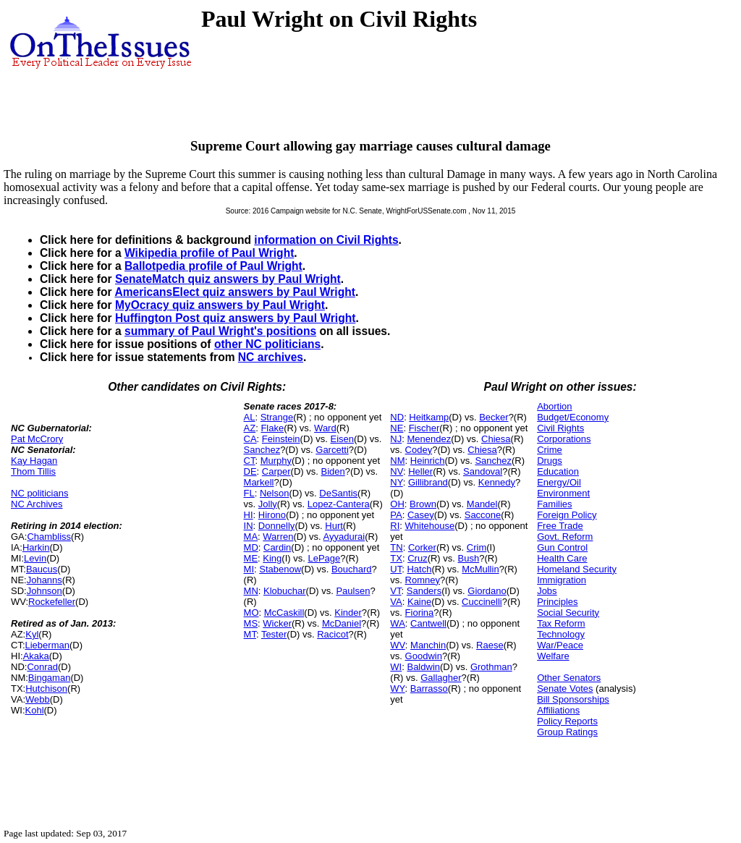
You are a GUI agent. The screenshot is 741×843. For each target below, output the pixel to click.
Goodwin (423, 656)
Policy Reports (567, 721)
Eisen (342, 438)
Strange (277, 417)
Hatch (419, 569)
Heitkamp (429, 417)
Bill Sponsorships (573, 699)
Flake (272, 428)
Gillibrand (428, 482)
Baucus (41, 569)
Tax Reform (561, 623)
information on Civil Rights (326, 240)
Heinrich (427, 460)
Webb (37, 699)
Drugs (549, 460)
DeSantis (338, 493)
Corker (422, 547)
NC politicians (39, 493)
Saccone (483, 514)
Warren (278, 536)
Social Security (568, 612)
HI (248, 514)
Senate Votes (565, 688)
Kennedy (496, 482)
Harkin (36, 547)
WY (397, 688)
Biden (332, 471)
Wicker (277, 623)
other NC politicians (267, 344)
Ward (325, 428)
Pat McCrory (37, 438)
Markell (259, 482)
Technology (561, 634)
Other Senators (569, 677)
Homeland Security (577, 569)
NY (396, 482)
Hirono (272, 514)
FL (249, 493)
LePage (324, 558)
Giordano (486, 590)
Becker (493, 417)
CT (249, 460)
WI (396, 666)
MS (251, 623)
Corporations (563, 438)
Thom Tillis (33, 471)
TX (396, 558)
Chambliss (49, 536)
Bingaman (49, 677)
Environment (563, 493)
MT (250, 634)
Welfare (553, 656)
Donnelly (276, 525)
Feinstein (281, 438)
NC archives (270, 357)
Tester (274, 634)
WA (397, 623)
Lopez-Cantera (339, 504)
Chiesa (495, 438)
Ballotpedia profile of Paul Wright (213, 266)
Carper (276, 471)
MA (251, 536)
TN (396, 547)
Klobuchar (284, 590)
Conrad (42, 666)
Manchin (428, 645)
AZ (250, 428)
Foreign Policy (566, 514)
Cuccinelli (482, 601)
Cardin (277, 547)
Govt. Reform (565, 536)
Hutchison (46, 688)
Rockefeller (51, 601)
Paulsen (353, 590)
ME (251, 558)
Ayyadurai (344, 536)
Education (558, 471)
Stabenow (280, 569)
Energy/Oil (559, 482)
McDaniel (341, 623)
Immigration (561, 580)
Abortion (554, 406)
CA (250, 438)
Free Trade (560, 525)
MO (251, 612)
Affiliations (558, 710)
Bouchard (351, 569)
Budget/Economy (573, 417)
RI (394, 525)
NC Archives (37, 504)
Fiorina (419, 612)
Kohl (34, 710)
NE (396, 428)
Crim (476, 547)
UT (396, 569)
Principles (557, 601)
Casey (420, 514)
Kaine (419, 601)
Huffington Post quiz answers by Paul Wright (235, 318)
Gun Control (562, 547)
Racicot (332, 634)
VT (395, 590)
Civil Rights (560, 428)
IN (248, 525)
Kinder (348, 612)
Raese (490, 645)
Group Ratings (567, 731)
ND (397, 417)
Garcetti (332, 449)
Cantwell (428, 623)
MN (251, 590)
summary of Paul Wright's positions (220, 331)
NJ (396, 438)
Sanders (424, 590)
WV (397, 645)
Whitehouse (430, 525)
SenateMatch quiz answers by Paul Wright (228, 279)
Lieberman (47, 645)
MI (249, 569)
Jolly (267, 504)
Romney (422, 580)
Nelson (274, 493)
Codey (419, 449)
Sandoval (482, 471)
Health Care (562, 558)
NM (397, 460)
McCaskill (284, 612)
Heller (420, 471)
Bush (469, 558)
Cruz (417, 558)
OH (397, 504)
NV (396, 471)
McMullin (480, 569)
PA (396, 514)
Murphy (276, 460)
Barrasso (429, 688)
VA (396, 601)
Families (554, 504)
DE (250, 471)
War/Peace (560, 645)
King (272, 558)
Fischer (424, 428)
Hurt (334, 525)
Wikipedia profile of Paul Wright (209, 253)
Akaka (36, 656)
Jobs (546, 590)
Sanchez (262, 449)
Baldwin (423, 666)
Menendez (429, 438)
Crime (549, 449)
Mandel (482, 504)
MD (251, 547)
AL (249, 417)
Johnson (44, 590)
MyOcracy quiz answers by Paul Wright (220, 305)
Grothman (491, 666)
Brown (423, 504)
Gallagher (440, 677)
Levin (35, 558)
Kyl (31, 634)
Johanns (44, 580)
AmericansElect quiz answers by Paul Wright (234, 292)
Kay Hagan (34, 460)
